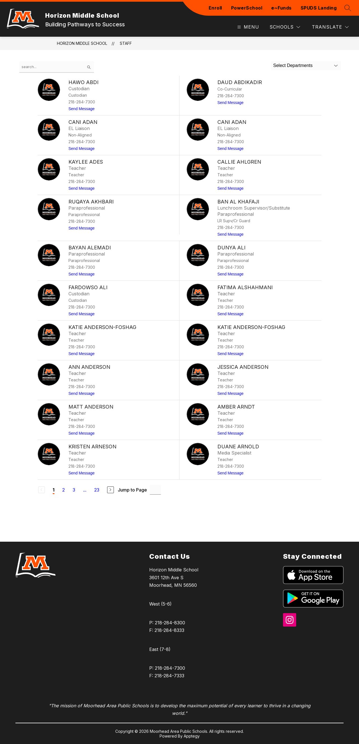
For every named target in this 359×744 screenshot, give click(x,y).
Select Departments (293, 65)
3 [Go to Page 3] (74, 490)
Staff (126, 43)
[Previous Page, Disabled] (41, 489)
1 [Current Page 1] (53, 490)
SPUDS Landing (319, 8)
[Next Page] (110, 489)
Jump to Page (132, 490)
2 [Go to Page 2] (63, 490)
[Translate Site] (330, 27)
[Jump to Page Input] (155, 490)
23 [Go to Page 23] (96, 490)
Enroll (215, 8)
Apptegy (192, 736)
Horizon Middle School (82, 43)
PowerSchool (247, 8)
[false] (56, 67)
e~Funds (281, 8)
